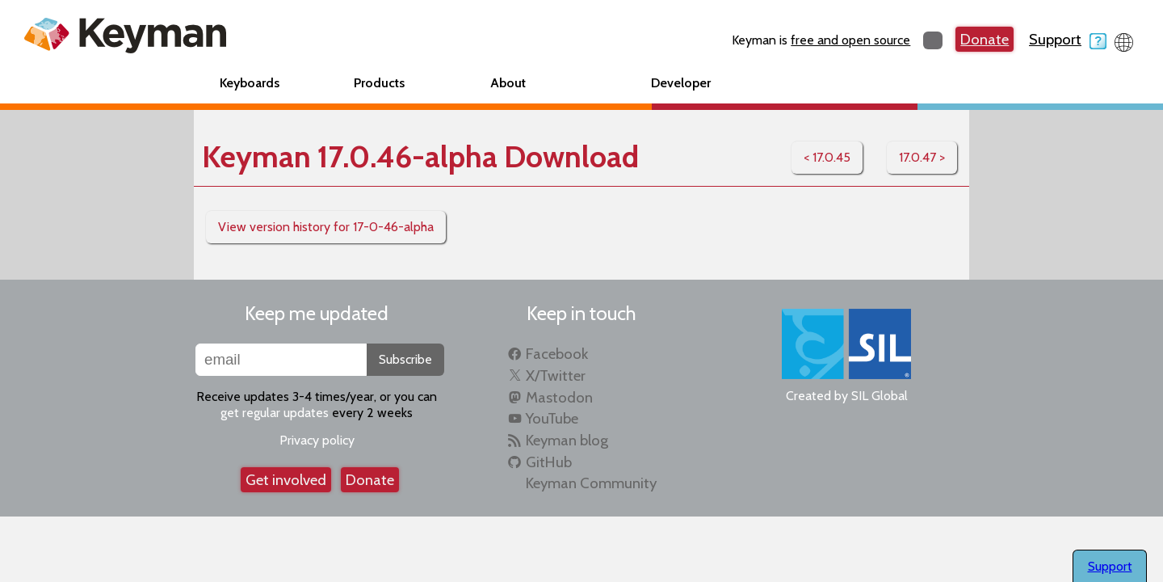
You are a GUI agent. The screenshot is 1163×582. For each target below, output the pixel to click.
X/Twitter (556, 375)
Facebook (557, 353)
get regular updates (274, 412)
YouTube (552, 418)
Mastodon (559, 397)
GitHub (549, 462)
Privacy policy (317, 440)
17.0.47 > (922, 157)
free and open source (850, 40)
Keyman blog (567, 440)
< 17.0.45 (827, 157)
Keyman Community (591, 483)
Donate (984, 39)
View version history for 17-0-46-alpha (326, 226)
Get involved (286, 479)
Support (1067, 39)
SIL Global (879, 395)
